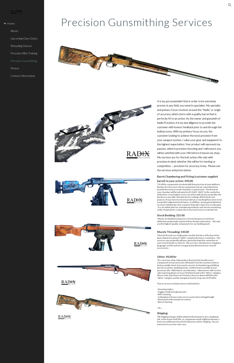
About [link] (14, 30)
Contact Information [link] (23, 75)
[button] (230, 5)
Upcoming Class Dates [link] (24, 38)
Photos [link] (15, 68)
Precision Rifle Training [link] (24, 53)
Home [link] (11, 23)
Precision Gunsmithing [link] (24, 60)
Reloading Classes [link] (21, 45)
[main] (139, 22)
